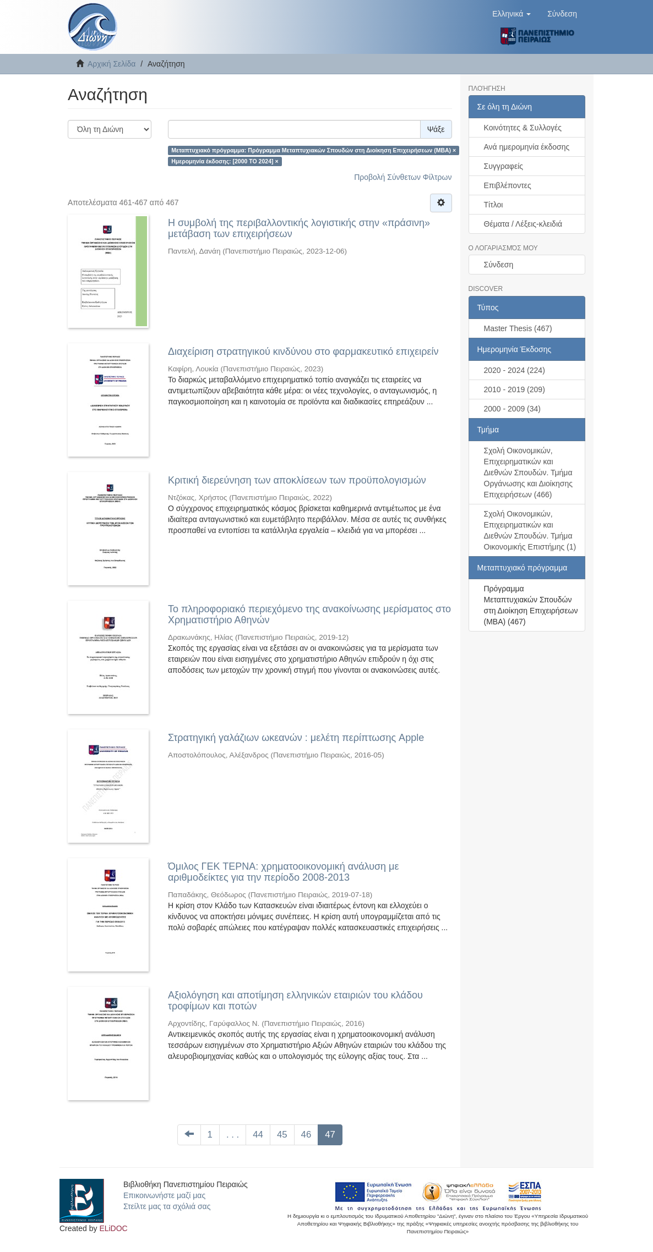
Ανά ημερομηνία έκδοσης (527, 146)
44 (258, 1134)
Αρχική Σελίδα (111, 63)
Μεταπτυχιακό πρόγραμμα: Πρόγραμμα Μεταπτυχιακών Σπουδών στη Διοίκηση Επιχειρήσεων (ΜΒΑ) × (313, 150)
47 (330, 1134)
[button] (511, 14)
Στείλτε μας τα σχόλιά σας (166, 1206)
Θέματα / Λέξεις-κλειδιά (523, 223)
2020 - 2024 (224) (514, 370)
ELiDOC (113, 1228)
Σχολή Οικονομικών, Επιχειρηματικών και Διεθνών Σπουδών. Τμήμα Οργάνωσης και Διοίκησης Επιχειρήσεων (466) (528, 472)
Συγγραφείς (504, 166)
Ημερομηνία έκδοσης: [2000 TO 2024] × (224, 161)
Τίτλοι (493, 204)
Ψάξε (436, 129)
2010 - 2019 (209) (514, 389)
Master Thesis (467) (518, 328)
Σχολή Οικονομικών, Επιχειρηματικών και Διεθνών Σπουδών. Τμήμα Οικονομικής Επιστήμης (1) (530, 530)
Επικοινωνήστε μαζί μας (164, 1195)
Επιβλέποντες (507, 185)
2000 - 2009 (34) (512, 408)
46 (306, 1134)
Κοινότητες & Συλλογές (523, 127)
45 (282, 1134)
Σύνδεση (499, 264)
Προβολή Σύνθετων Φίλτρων (402, 177)
